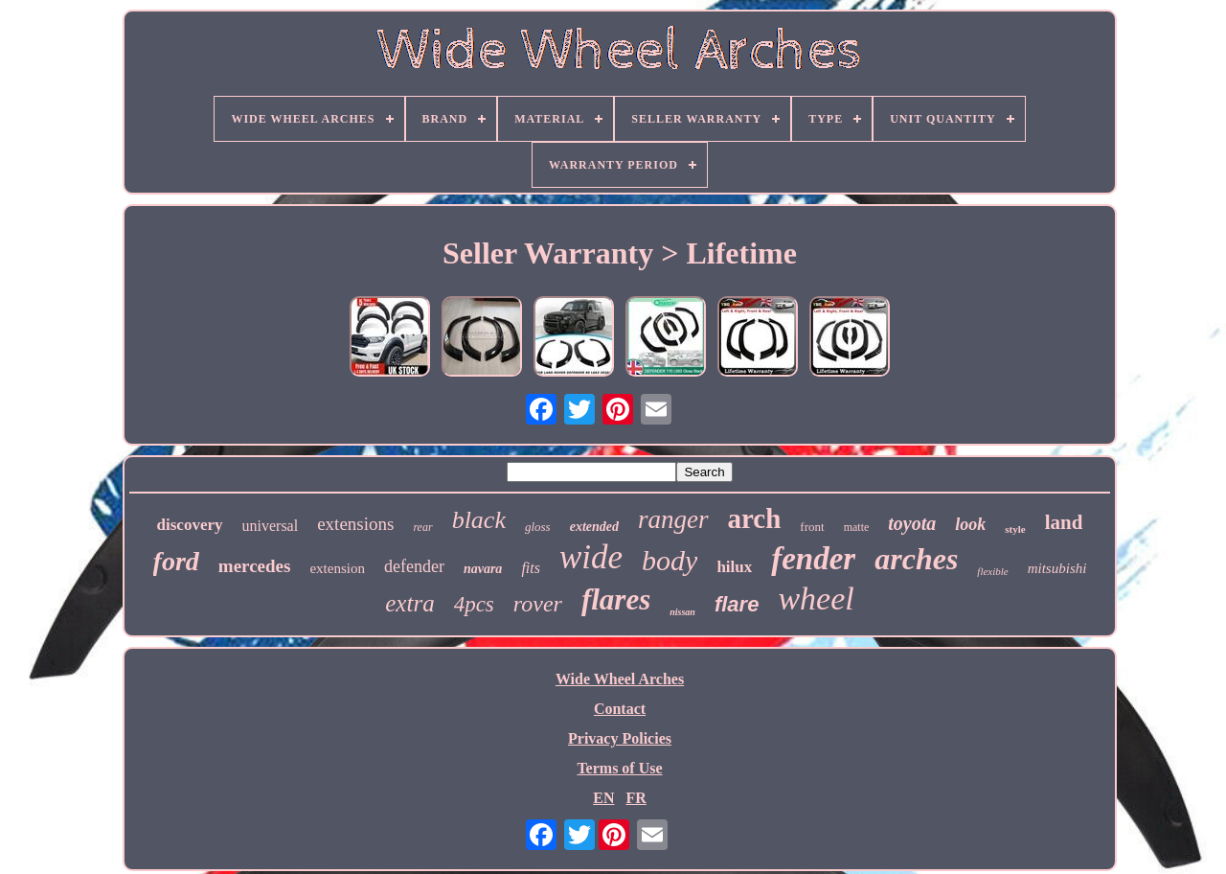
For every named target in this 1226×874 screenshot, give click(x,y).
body (669, 560)
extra (409, 603)
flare (737, 604)
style (1015, 529)
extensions (355, 524)
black (479, 520)
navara (483, 569)
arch (755, 518)
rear (422, 527)
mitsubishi (1057, 568)
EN (603, 798)
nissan (682, 612)
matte (857, 527)
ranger (673, 519)
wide (591, 557)
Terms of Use (619, 768)
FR (635, 798)
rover (537, 603)
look (970, 524)
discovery (190, 525)
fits (530, 568)
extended (594, 526)
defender (414, 566)
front (812, 526)
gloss (538, 526)
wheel (815, 598)
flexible (992, 571)
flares (615, 599)
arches (916, 558)
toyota (912, 523)
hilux (734, 567)
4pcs (474, 604)
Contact (620, 709)
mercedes (254, 566)
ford (176, 561)
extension (337, 568)
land (1064, 522)
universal (270, 526)
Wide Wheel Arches (620, 679)
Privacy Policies (619, 738)
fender (813, 558)
